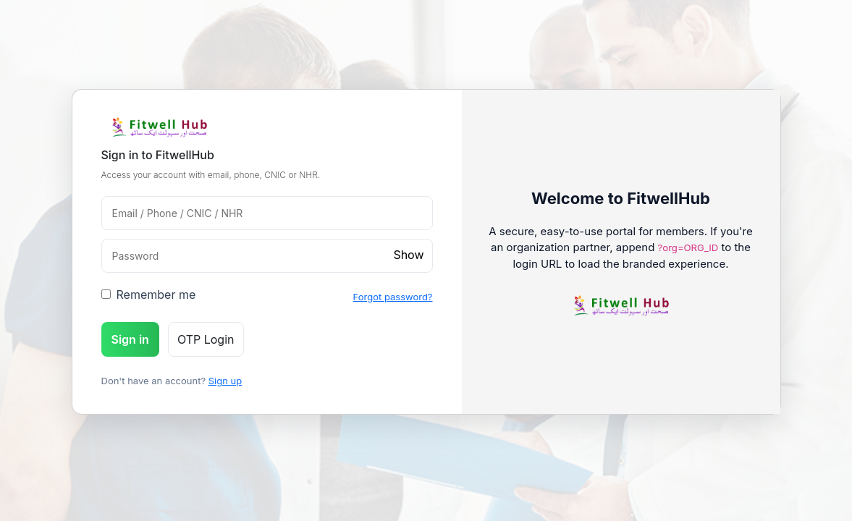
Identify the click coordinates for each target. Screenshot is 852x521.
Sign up (225, 380)
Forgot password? (393, 296)
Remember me (148, 294)
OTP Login (206, 339)
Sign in (130, 339)
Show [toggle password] (408, 254)
